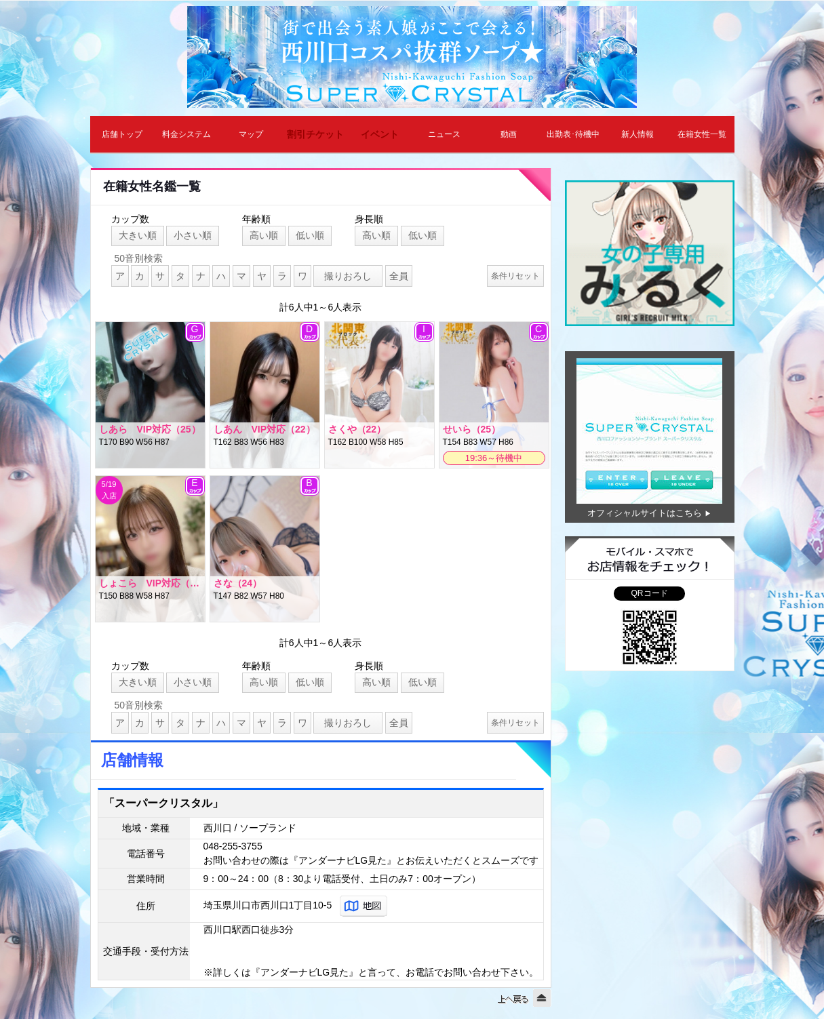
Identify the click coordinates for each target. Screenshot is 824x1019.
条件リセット (515, 276)
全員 (398, 276)
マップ (251, 134)
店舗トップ (122, 134)
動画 (509, 134)
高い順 (264, 235)
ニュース (444, 134)
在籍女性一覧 (702, 134)
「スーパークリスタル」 (163, 803)
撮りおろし (348, 276)
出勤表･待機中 (573, 134)
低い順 (310, 235)
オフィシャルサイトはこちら (644, 513)
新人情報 (637, 134)
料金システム (186, 134)
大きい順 (138, 235)
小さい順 (193, 235)
